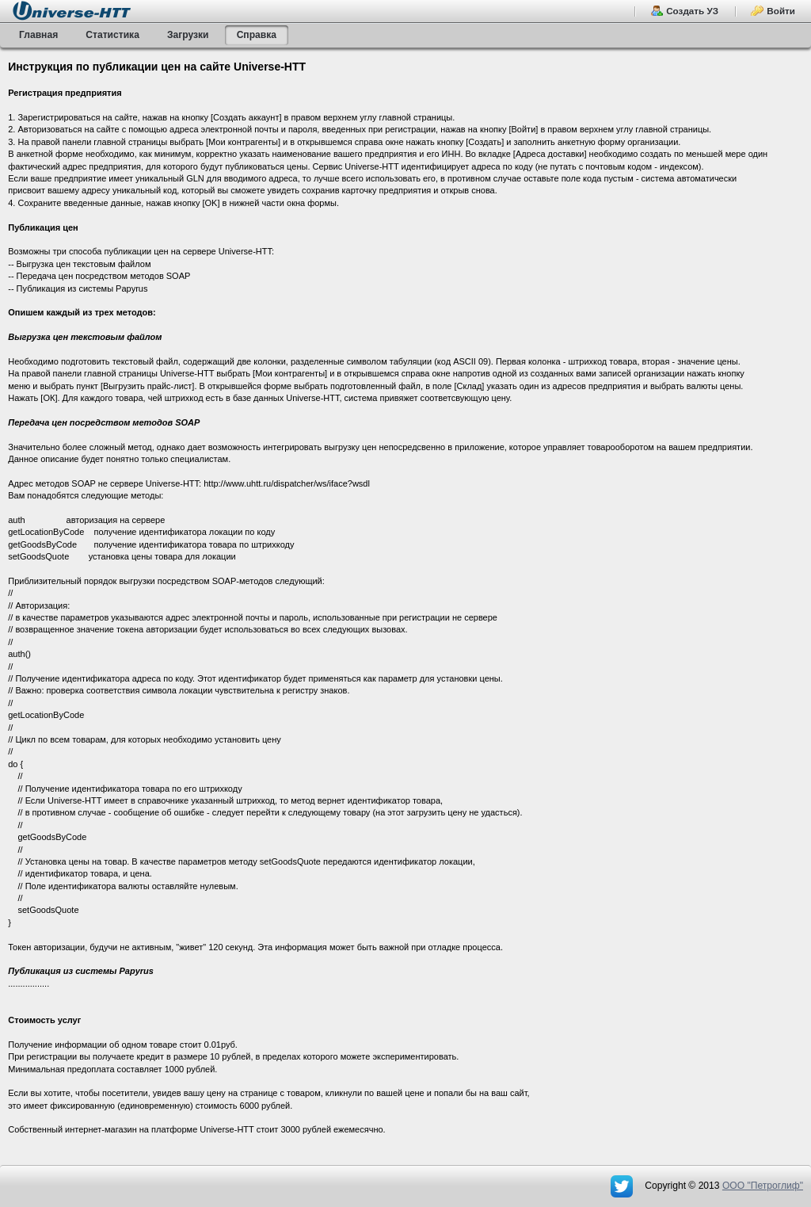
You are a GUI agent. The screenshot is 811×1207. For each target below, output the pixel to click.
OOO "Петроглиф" (762, 1185)
